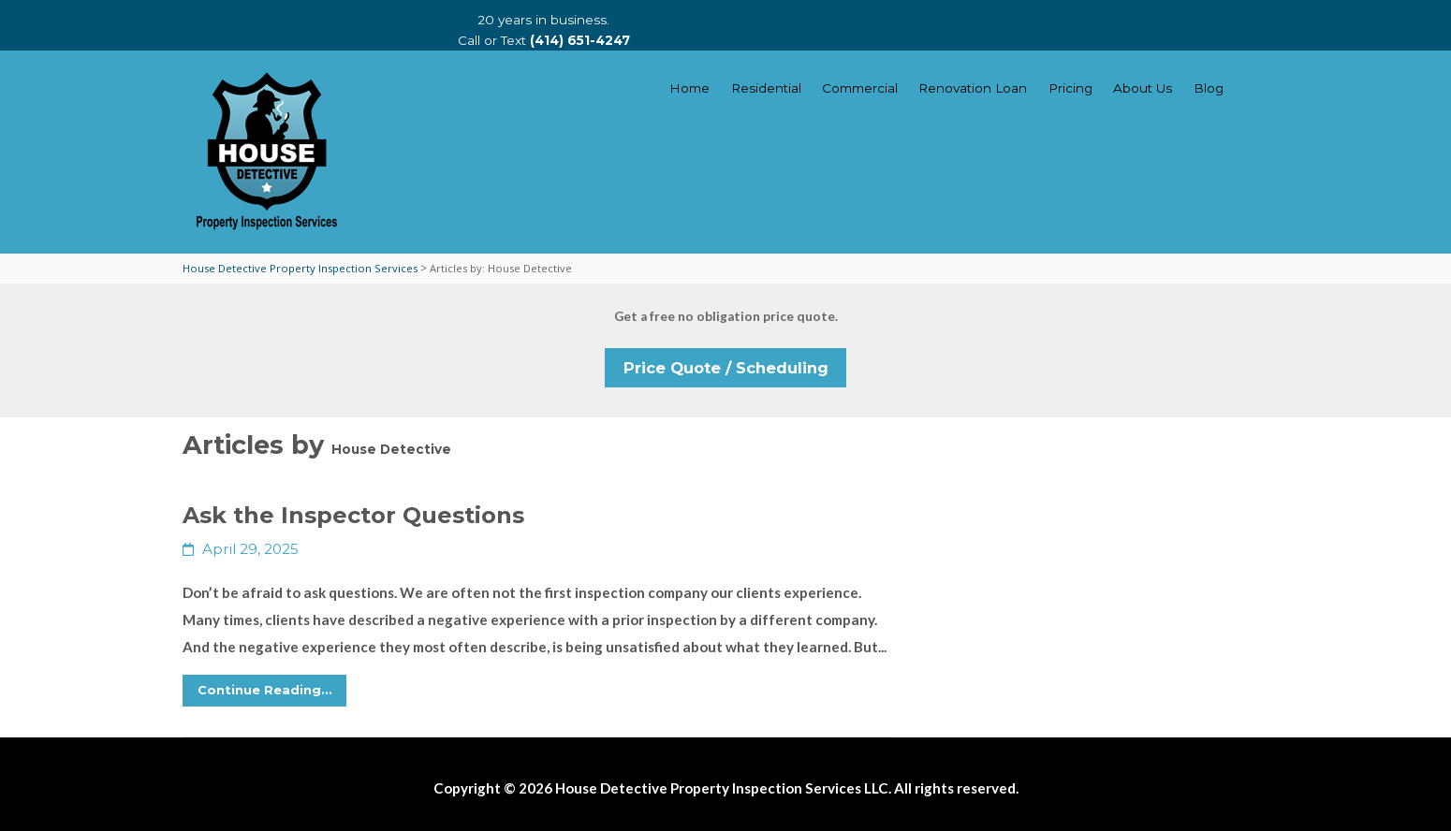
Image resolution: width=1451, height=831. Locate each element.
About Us (1142, 87)
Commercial (860, 87)
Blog (1209, 87)
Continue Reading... (265, 689)
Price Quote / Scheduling (725, 367)
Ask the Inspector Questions (353, 515)
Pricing (1070, 87)
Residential (766, 87)
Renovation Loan (972, 87)
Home (689, 87)
